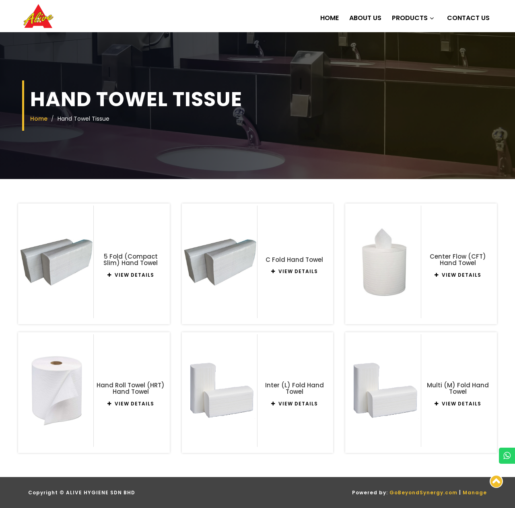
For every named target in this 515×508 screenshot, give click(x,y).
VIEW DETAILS (130, 274)
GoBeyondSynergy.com (423, 492)
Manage (475, 492)
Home (329, 18)
